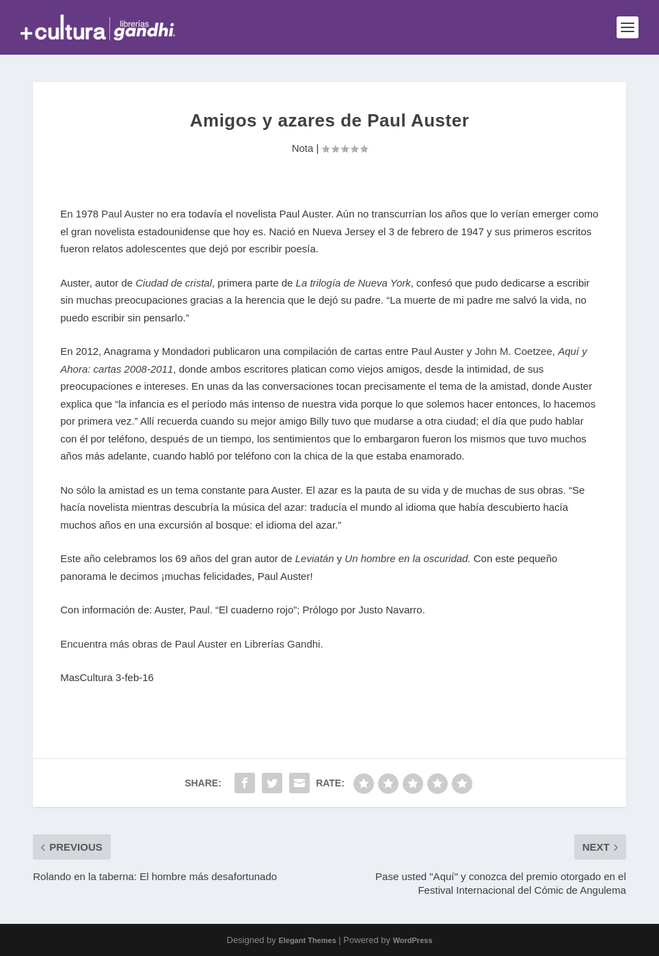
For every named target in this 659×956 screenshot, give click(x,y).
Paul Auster (127, 214)
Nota (303, 148)
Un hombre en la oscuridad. (407, 558)
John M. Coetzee (513, 351)
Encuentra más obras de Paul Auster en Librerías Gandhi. (191, 644)
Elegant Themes (307, 940)
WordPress (413, 940)
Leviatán (314, 558)
